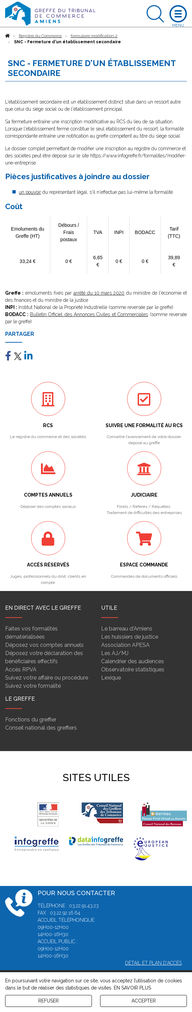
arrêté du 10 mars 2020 (99, 293)
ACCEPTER (144, 1000)
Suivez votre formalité (33, 686)
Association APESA (125, 645)
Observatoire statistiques (132, 669)
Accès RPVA (21, 669)
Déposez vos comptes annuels (44, 645)
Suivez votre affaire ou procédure (46, 677)
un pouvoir (30, 192)
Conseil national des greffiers (41, 728)
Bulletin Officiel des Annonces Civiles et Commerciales (89, 314)
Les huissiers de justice (129, 637)
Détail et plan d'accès (153, 963)
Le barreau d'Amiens (126, 628)
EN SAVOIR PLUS (132, 988)
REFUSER (48, 1000)
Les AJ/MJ (114, 653)
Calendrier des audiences (132, 661)
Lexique (111, 677)
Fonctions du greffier (30, 719)
